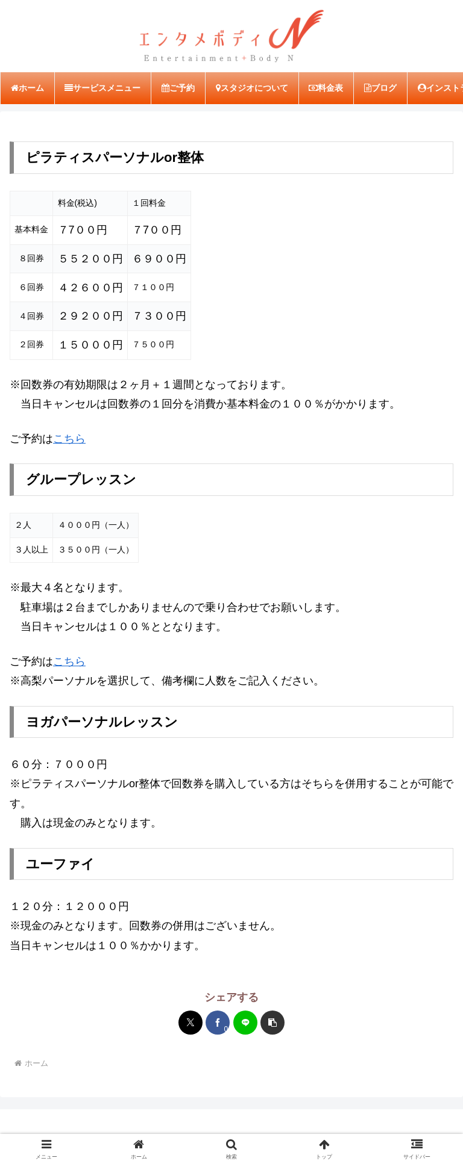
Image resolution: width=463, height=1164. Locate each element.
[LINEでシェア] (245, 1023)
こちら (69, 439)
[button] (272, 1023)
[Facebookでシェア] (218, 1023)
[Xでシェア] (190, 1023)
